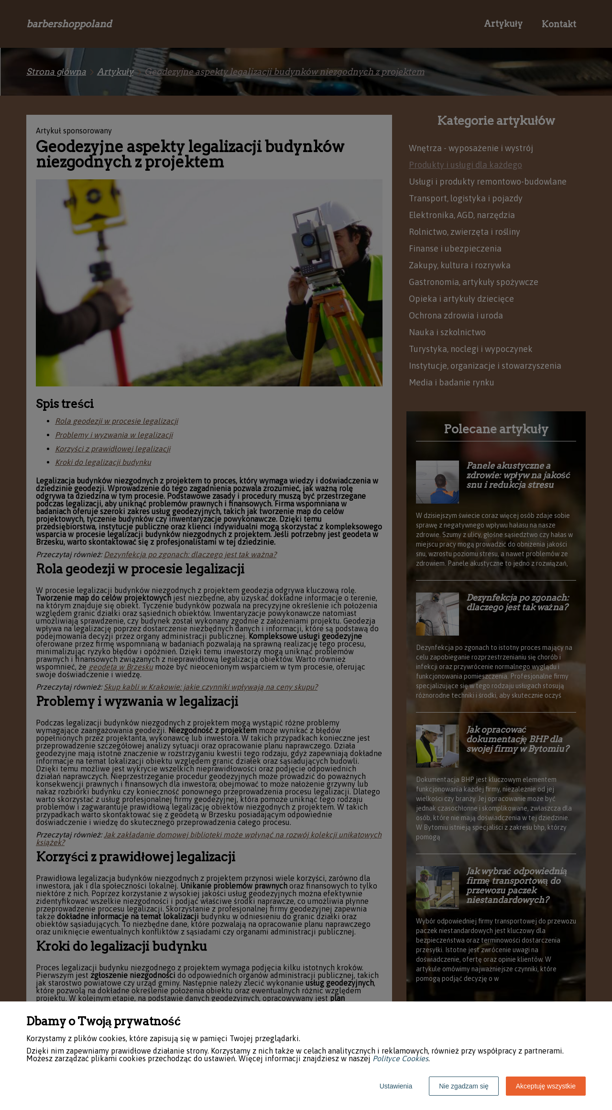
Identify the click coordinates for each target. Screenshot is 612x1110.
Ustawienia (396, 1086)
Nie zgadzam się (464, 1086)
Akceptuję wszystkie (546, 1086)
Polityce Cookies (400, 1058)
